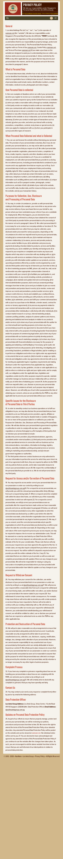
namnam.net (9, 33)
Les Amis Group (28, 756)
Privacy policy (40, 756)
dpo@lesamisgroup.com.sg (15, 488)
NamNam (18, 756)
